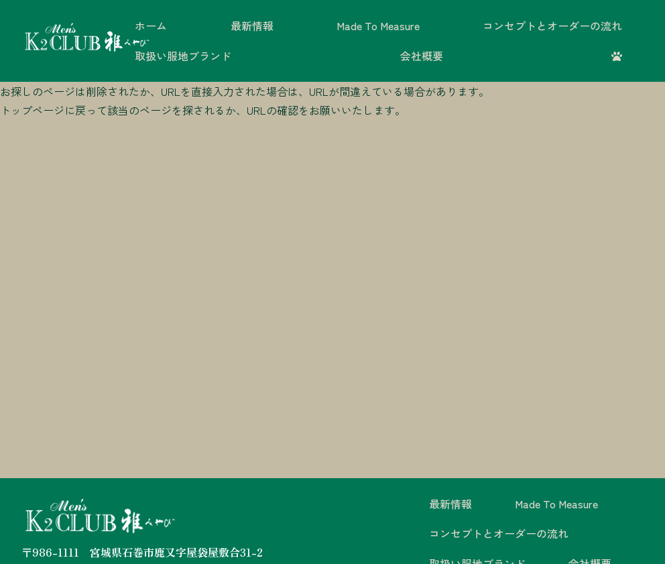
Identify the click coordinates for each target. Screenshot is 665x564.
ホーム (151, 25)
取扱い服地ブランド (183, 56)
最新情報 (252, 25)
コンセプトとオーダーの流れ (552, 25)
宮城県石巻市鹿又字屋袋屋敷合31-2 (176, 552)
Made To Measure (378, 25)
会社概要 (421, 56)
